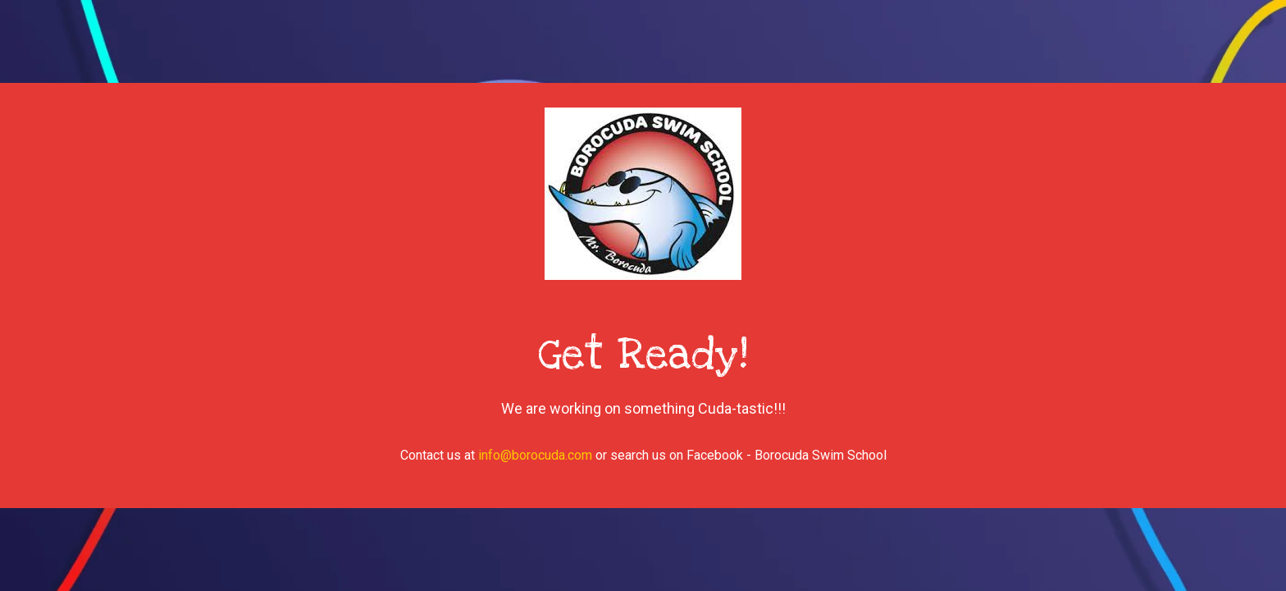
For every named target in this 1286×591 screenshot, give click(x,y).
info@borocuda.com (535, 455)
